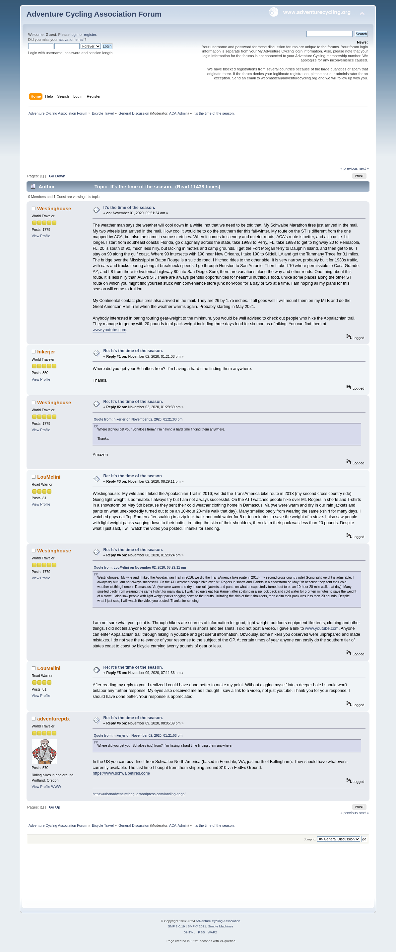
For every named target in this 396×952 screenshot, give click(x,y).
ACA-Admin (178, 113)
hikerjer (46, 351)
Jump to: (310, 839)
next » (364, 168)
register (90, 35)
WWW (56, 787)
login (75, 35)
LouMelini (48, 477)
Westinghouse (54, 208)
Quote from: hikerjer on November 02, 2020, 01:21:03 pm (138, 419)
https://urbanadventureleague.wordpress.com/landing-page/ (139, 794)
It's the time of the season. (129, 207)
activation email (71, 40)
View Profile (41, 236)
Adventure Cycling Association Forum (94, 14)
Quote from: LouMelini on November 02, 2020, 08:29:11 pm (140, 567)
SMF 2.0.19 (176, 926)
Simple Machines (220, 926)
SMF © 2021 (197, 926)
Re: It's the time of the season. (133, 350)
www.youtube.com (109, 330)
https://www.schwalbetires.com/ (121, 773)
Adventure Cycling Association (218, 921)
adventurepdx (53, 718)
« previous (349, 168)
